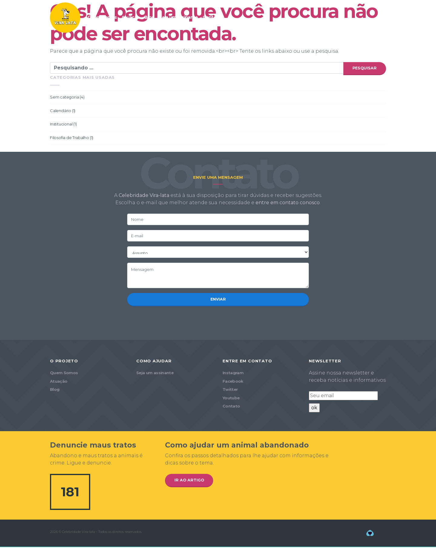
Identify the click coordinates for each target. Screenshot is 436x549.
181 (70, 493)
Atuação (130, 17)
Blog (149, 17)
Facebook (233, 383)
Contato (211, 17)
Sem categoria (64, 97)
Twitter (230, 391)
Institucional (61, 124)
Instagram (233, 374)
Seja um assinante (178, 17)
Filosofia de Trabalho (69, 138)
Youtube (231, 399)
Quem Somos (102, 17)
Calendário (60, 111)
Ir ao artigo (190, 482)
